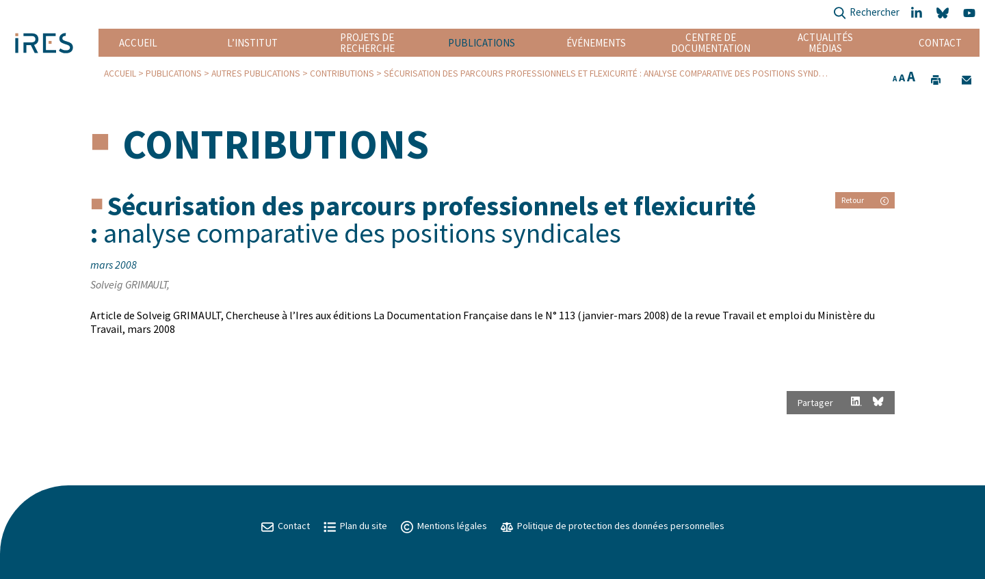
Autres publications (255, 73)
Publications (481, 42)
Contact (940, 42)
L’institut (252, 42)
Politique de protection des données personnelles (612, 526)
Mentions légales (444, 526)
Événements (596, 42)
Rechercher (866, 13)
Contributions (342, 73)
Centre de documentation (711, 43)
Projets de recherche (367, 43)
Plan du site (355, 526)
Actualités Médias (825, 43)
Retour (865, 200)
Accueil (138, 42)
